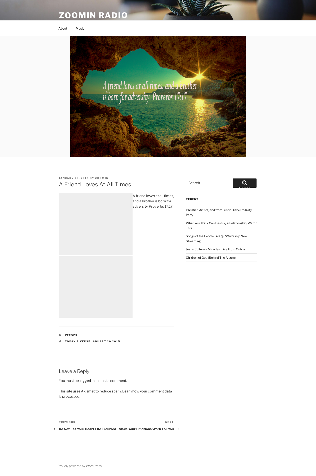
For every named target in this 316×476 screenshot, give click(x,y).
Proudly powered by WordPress (79, 466)
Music (80, 28)
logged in (87, 381)
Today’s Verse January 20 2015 (92, 341)
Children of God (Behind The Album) (211, 257)
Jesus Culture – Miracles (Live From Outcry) (216, 249)
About (62, 28)
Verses (71, 335)
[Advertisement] (96, 224)
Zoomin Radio (93, 15)
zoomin (101, 178)
